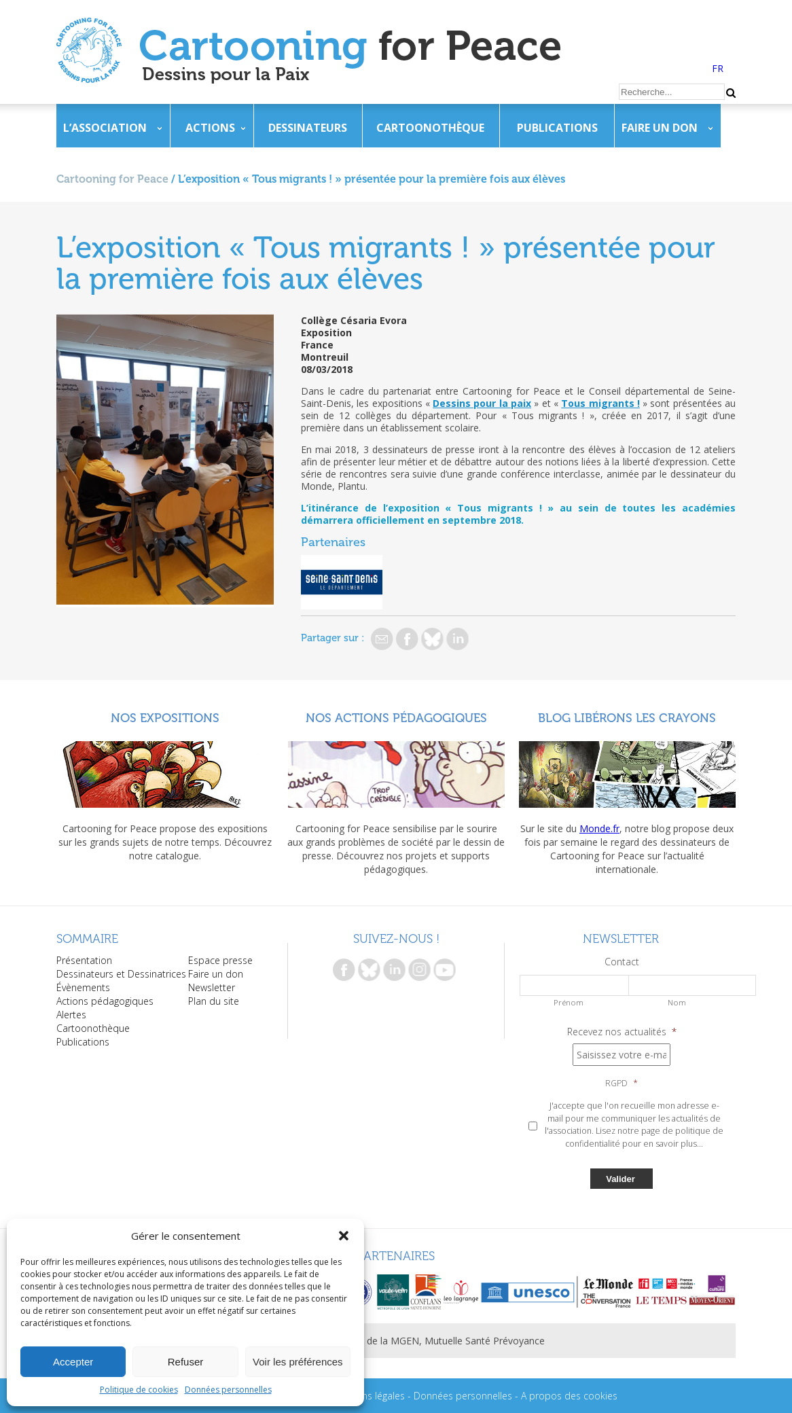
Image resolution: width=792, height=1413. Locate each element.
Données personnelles (228, 1389)
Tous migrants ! (600, 403)
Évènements (83, 987)
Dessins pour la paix (482, 403)
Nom (677, 1002)
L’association (105, 127)
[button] (343, 1235)
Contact (622, 962)
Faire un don (660, 127)
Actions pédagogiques (105, 1001)
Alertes (71, 1014)
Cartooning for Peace (112, 179)
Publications (557, 127)
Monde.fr (599, 828)
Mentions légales (368, 1395)
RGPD (621, 1083)
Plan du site (213, 1001)
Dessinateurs (307, 127)
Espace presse (220, 960)
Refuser (186, 1361)
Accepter (73, 1361)
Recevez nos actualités (622, 1032)
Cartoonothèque (430, 127)
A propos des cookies (569, 1395)
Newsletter (211, 987)
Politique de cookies (139, 1389)
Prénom (568, 1002)
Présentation (84, 960)
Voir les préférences (298, 1361)
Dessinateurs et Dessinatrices (121, 973)
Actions (210, 127)
